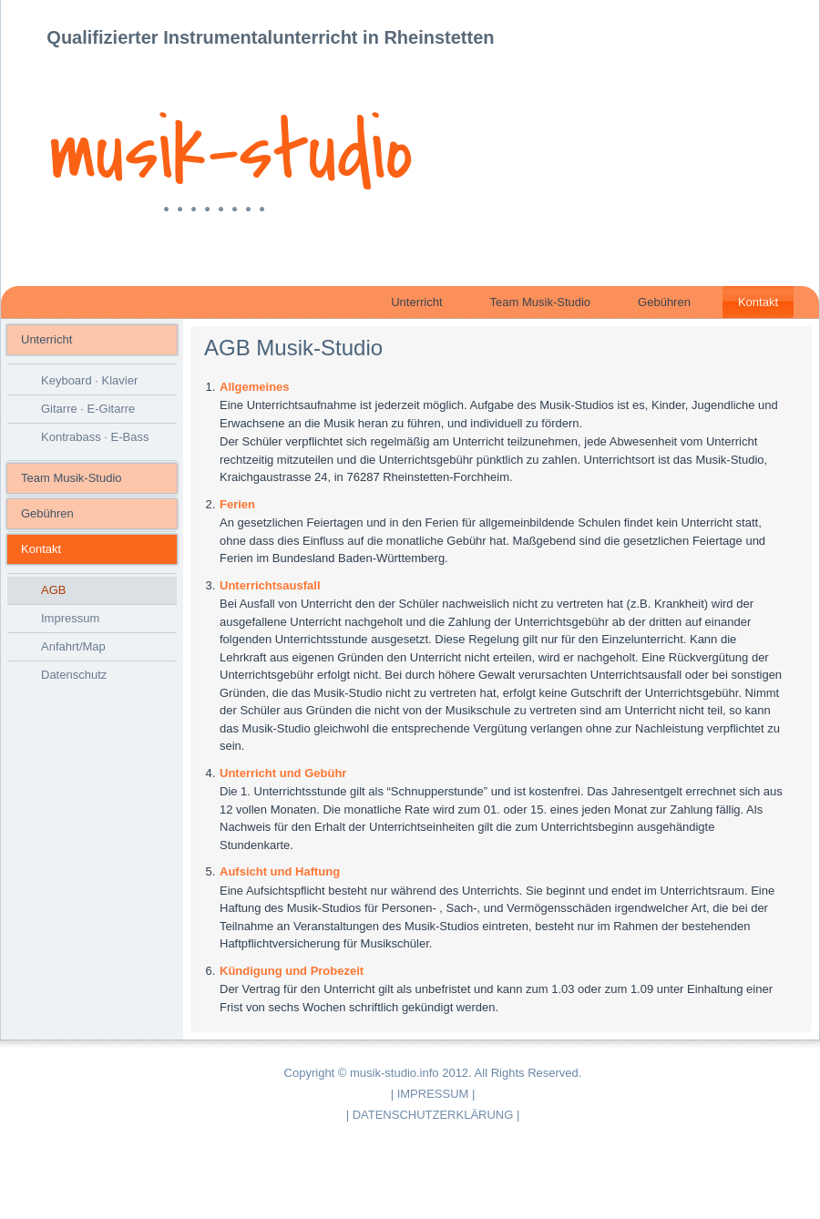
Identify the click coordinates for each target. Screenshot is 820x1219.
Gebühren (664, 302)
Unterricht (416, 302)
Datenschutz (74, 674)
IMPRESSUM (433, 1094)
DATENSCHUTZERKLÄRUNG (433, 1115)
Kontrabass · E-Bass (95, 437)
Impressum (70, 618)
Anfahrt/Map (73, 646)
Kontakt (758, 302)
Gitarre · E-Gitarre (88, 408)
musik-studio (230, 153)
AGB (53, 590)
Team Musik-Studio (540, 302)
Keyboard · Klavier (89, 380)
